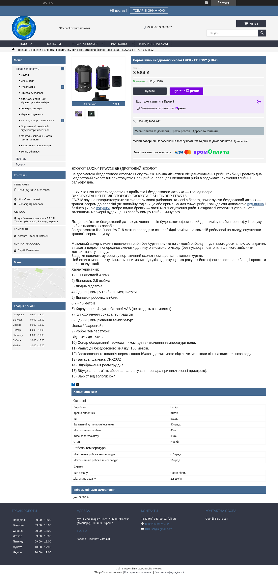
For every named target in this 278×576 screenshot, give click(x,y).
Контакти (54, 43)
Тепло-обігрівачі (30, 151)
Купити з (186, 91)
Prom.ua (157, 568)
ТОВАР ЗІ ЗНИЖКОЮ (149, 10)
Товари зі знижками (153, 43)
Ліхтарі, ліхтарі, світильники (37, 120)
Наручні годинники (32, 114)
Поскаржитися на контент (138, 572)
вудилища (255, 204)
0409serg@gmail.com (30, 204)
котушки (103, 208)
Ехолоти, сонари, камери (60, 49)
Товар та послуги (84, 43)
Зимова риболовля (32, 92)
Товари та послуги (29, 49)
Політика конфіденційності (169, 572)
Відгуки (20, 164)
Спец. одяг (27, 80)
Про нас (21, 158)
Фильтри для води (31, 108)
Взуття (25, 74)
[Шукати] (262, 33)
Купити (150, 91)
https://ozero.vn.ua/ (29, 199)
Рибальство (118, 43)
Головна (26, 43)
